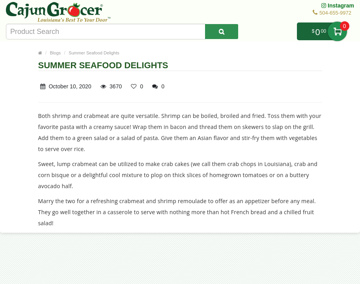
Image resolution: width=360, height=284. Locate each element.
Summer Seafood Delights (94, 52)
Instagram (337, 5)
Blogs (55, 52)
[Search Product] (221, 31)
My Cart (337, 31)
